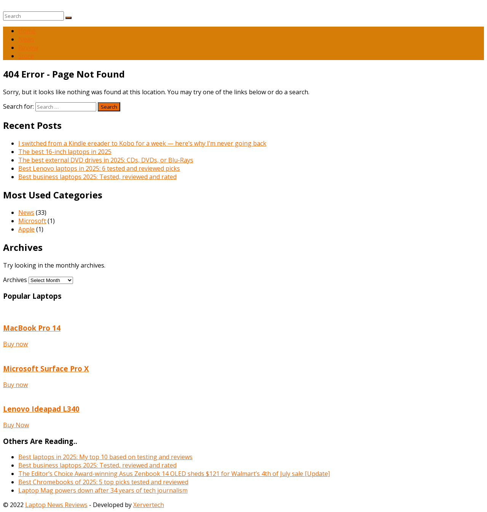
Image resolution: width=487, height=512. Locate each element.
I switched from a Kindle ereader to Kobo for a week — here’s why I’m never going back (142, 143)
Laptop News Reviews (56, 505)
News (26, 39)
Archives (15, 280)
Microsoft (32, 221)
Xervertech (148, 505)
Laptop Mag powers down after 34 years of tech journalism (103, 490)
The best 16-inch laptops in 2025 (64, 151)
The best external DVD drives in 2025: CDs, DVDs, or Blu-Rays (105, 160)
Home (26, 31)
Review (28, 47)
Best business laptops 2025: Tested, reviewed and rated (97, 177)
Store (26, 56)
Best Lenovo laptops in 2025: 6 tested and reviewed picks (99, 168)
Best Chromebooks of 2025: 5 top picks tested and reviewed (103, 482)
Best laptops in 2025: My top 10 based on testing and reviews (105, 457)
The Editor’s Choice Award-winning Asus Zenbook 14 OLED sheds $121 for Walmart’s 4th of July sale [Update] (174, 473)
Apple (26, 229)
